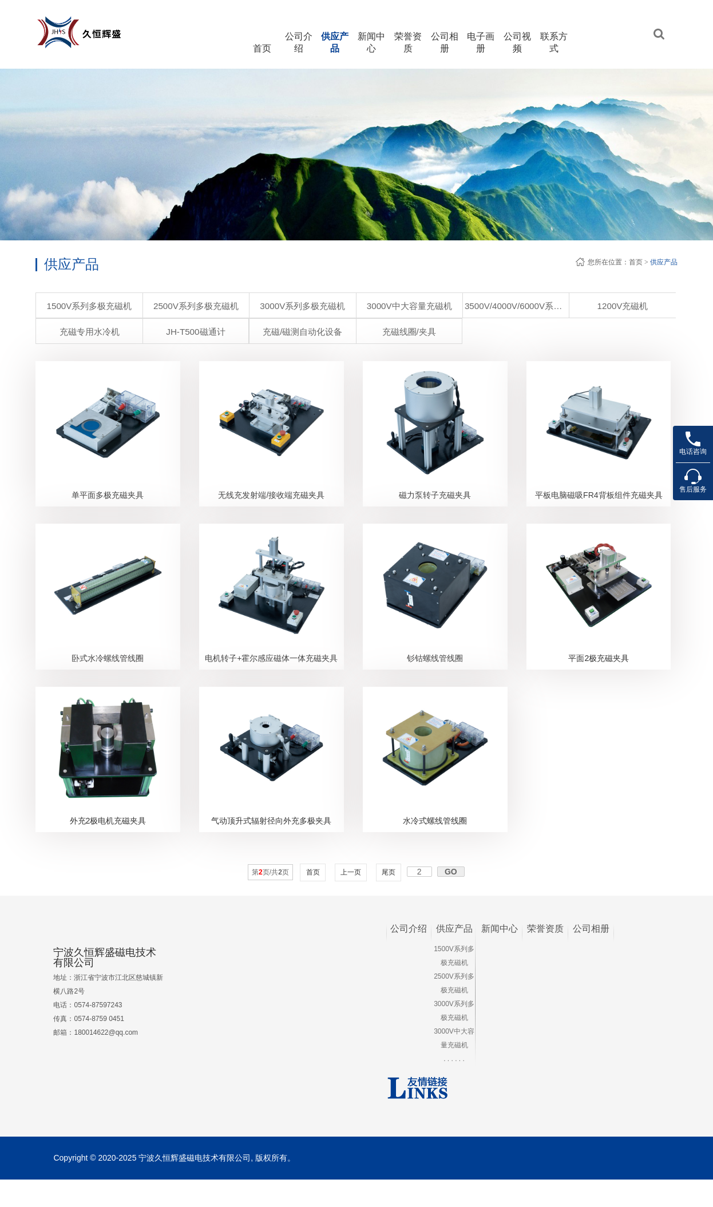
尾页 (389, 899)
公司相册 (591, 955)
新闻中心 (499, 955)
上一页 (351, 899)
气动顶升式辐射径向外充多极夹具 (271, 847)
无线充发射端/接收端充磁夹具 (271, 504)
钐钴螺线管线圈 (435, 675)
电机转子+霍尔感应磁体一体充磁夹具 (271, 675)
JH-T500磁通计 (636, 306)
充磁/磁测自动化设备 (77, 332)
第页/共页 (270, 899)
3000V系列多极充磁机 (237, 306)
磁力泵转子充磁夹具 (435, 504)
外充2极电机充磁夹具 (108, 847)
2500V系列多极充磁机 (157, 306)
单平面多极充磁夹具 (108, 504)
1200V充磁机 (477, 306)
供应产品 (664, 262)
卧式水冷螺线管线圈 (108, 675)
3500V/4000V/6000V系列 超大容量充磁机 (397, 306)
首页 (262, 48)
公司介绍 (408, 955)
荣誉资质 (545, 955)
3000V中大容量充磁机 (317, 306)
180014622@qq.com (106, 1060)
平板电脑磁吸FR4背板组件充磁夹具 (598, 504)
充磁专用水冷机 (557, 306)
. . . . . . (454, 1086)
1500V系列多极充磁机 (77, 306)
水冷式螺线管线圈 (435, 847)
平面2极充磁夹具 (598, 675)
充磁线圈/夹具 (155, 332)
